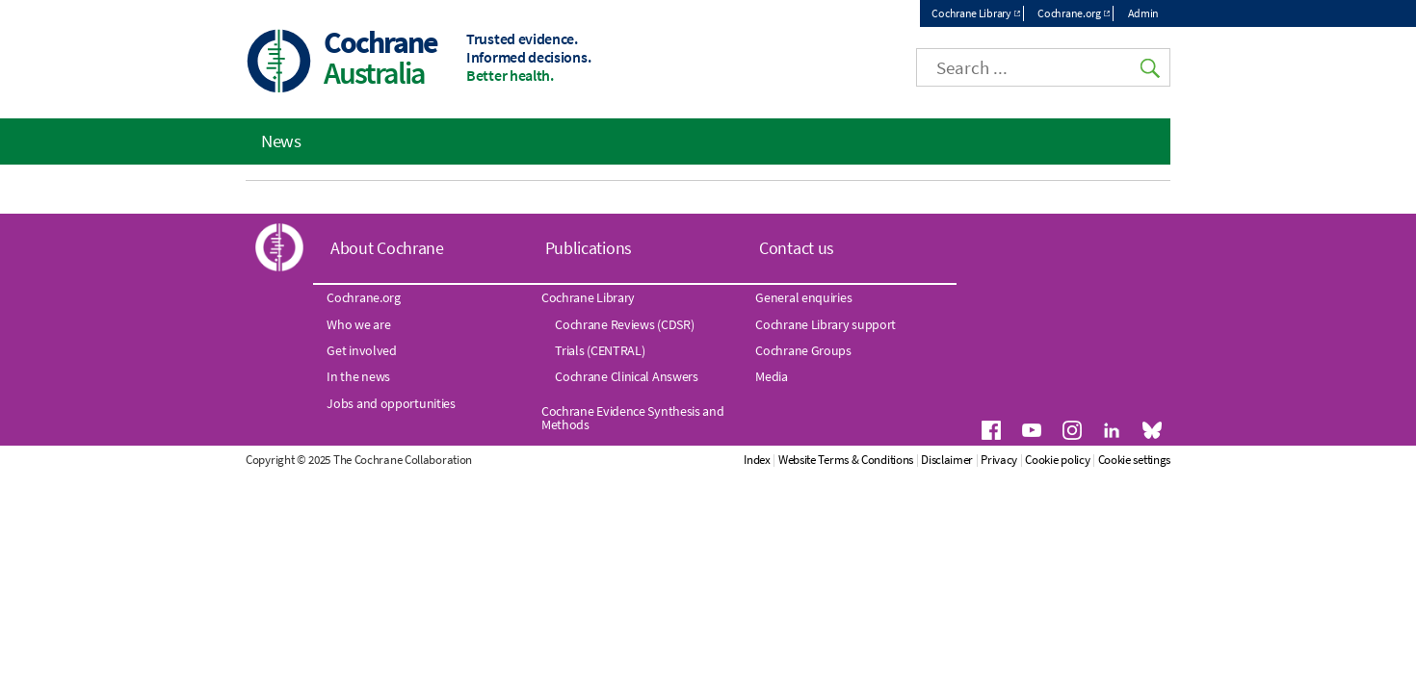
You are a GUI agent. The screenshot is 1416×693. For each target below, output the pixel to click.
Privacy (999, 459)
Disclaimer (947, 459)
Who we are (358, 324)
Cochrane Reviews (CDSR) (624, 324)
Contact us (796, 248)
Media (771, 376)
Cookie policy (1057, 459)
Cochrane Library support (825, 324)
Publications (588, 248)
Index (757, 459)
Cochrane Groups (803, 350)
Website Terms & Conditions (845, 459)
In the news (358, 376)
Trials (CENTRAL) (599, 350)
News (281, 140)
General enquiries (803, 297)
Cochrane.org (1068, 13)
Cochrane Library (970, 13)
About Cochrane (387, 248)
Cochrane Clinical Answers (626, 376)
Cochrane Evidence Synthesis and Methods (632, 417)
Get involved (361, 350)
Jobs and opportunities (391, 403)
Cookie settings (1134, 459)
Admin (1144, 13)
